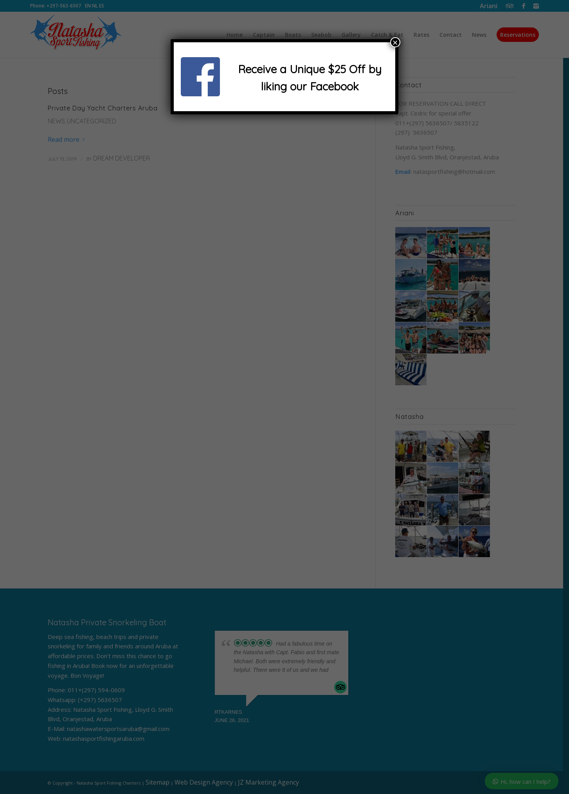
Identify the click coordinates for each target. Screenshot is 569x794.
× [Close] (395, 42)
